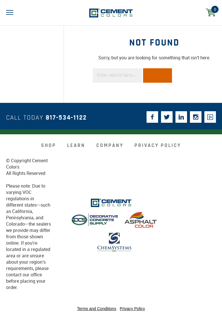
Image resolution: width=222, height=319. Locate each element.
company (109, 145)
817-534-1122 (66, 117)
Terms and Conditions (96, 308)
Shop (48, 145)
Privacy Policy (157, 145)
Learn (76, 145)
